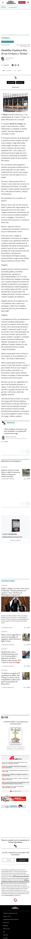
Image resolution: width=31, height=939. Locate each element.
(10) (28, 687)
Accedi (8, 860)
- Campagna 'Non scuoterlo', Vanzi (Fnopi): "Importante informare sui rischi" (13, 787)
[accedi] (28, 2)
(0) (28, 478)
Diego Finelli (9, 58)
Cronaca (5, 38)
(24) (6, 441)
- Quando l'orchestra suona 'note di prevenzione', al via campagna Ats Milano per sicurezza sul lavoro (15, 783)
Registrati (22, 860)
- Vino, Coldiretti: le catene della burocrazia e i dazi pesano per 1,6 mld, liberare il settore (14, 763)
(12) (28, 666)
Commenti (5, 65)
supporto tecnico (9, 895)
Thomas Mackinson (7, 666)
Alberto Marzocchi (7, 687)
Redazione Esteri (7, 627)
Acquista (15, 540)
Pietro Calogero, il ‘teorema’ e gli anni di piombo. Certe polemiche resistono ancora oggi (15, 431)
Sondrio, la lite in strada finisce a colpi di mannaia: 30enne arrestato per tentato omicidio (10, 473)
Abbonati (22, 2)
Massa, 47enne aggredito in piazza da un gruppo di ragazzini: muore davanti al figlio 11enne (11, 637)
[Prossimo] (28, 452)
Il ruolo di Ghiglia (13, 662)
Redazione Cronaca (7, 478)
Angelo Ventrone (11, 436)
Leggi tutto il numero (15, 748)
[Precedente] (22, 452)
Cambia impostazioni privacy (11, 919)
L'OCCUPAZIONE (9, 534)
